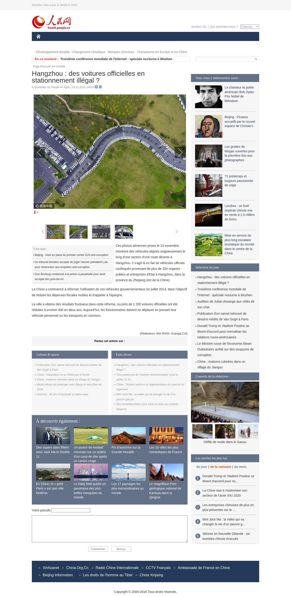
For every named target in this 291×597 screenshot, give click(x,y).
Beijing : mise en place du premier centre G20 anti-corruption (71, 255)
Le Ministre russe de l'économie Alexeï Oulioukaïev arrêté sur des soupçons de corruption (225, 349)
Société (60, 66)
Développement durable (53, 52)
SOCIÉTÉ (164, 43)
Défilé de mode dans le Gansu (225, 442)
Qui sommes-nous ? (224, 26)
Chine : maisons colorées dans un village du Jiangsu (68, 379)
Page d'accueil (42, 66)
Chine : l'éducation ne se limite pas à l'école (63, 374)
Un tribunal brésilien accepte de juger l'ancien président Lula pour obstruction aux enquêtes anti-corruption (71, 264)
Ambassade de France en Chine (204, 568)
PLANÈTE (184, 43)
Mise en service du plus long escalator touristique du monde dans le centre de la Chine (239, 244)
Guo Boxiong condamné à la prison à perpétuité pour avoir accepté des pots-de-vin (70, 277)
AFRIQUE (104, 43)
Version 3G (199, 26)
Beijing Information (58, 575)
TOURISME (222, 43)
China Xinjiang (151, 575)
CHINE (44, 43)
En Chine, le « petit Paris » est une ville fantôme (50, 488)
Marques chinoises (121, 52)
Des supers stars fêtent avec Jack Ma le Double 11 (53, 452)
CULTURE (144, 43)
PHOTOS (243, 43)
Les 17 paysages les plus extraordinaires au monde (128, 488)
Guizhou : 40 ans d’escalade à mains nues (62, 394)
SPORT (202, 43)
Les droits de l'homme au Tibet (107, 575)
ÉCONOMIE (63, 43)
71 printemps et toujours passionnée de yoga (239, 180)
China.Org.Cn (77, 568)
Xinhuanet (51, 568)
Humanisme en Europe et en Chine (162, 52)
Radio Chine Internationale (117, 568)
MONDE (84, 43)
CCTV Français (158, 568)
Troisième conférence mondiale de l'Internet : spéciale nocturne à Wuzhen (116, 59)
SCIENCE (123, 43)
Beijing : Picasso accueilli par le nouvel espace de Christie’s (240, 121)
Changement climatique (88, 52)
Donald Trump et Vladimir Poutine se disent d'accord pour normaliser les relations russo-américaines (223, 331)
